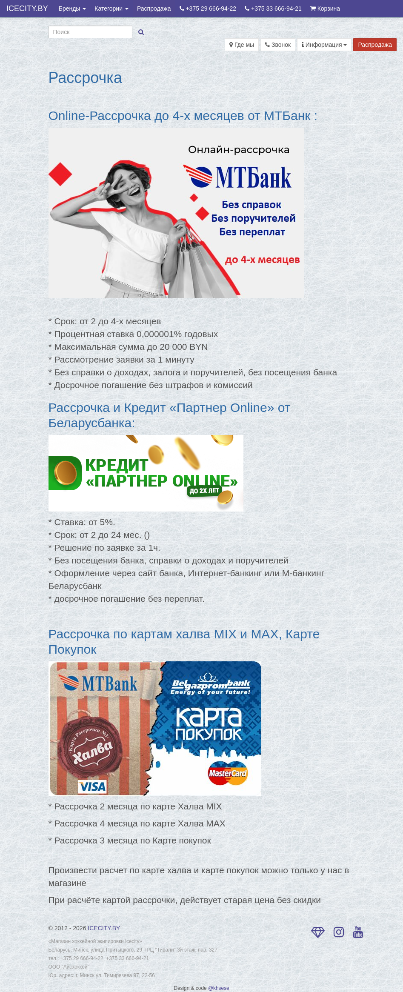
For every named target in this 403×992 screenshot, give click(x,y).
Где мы (241, 44)
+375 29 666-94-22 (208, 8)
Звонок (278, 44)
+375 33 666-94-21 (273, 8)
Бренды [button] (72, 8)
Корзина (325, 8)
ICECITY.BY (27, 8)
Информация (324, 44)
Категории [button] (111, 8)
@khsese (218, 988)
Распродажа (154, 8)
